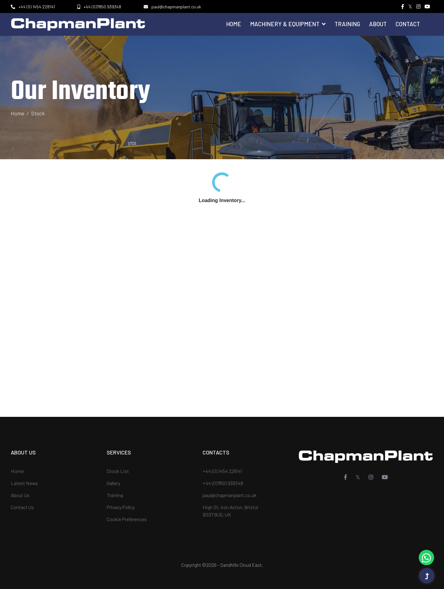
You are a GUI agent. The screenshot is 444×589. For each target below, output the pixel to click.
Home (233, 23)
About (378, 23)
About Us (20, 495)
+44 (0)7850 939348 (102, 6)
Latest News (24, 483)
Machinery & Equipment (288, 23)
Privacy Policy (121, 507)
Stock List (118, 471)
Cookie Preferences (127, 519)
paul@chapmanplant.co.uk (176, 6)
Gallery (113, 483)
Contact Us (22, 507)
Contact (408, 23)
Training (347, 23)
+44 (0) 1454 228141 (36, 6)
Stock (38, 113)
